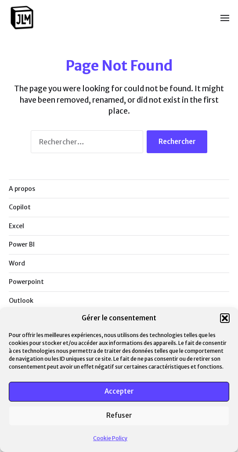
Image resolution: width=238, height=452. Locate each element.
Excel (16, 226)
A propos (22, 189)
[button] (224, 318)
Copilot (20, 207)
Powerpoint (26, 282)
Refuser (119, 415)
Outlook (21, 301)
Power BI (22, 244)
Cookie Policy (110, 438)
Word (17, 263)
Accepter (119, 391)
